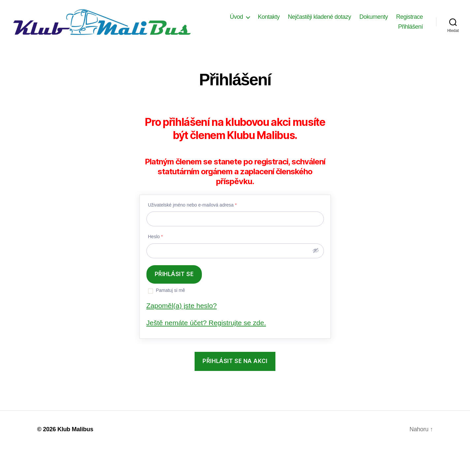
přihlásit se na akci (235, 363)
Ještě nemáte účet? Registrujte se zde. (206, 324)
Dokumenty (373, 17)
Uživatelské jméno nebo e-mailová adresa (192, 206)
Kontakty (269, 17)
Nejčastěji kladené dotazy (319, 17)
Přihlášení (410, 27)
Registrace (409, 17)
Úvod (236, 17)
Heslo (155, 238)
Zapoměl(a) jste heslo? (181, 307)
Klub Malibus (75, 431)
